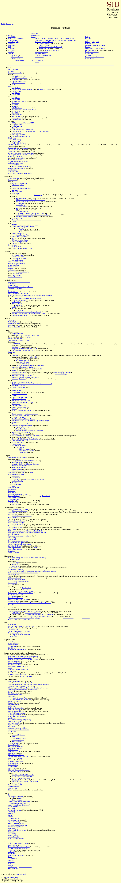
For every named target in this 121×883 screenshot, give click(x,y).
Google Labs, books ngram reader (22, 89)
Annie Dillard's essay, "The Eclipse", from (55, 40)
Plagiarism (11, 551)
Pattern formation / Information (94, 57)
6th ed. (84, 618)
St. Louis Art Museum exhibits (17, 728)
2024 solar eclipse (53, 38)
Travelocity (11, 811)
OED (9, 47)
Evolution (88, 43)
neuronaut (14, 646)
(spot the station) (45, 45)
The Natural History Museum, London (23, 419)
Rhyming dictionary (43, 131)
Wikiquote (11, 770)
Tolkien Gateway (17, 783)
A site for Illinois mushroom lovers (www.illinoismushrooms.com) (32, 384)
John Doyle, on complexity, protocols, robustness (23, 656)
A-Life (10, 668)
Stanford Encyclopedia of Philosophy (19, 631)
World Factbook (17, 111)
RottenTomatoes (17, 741)
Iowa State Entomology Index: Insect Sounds (25, 377)
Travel (87, 40)
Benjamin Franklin (13, 704)
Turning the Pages (23, 272)
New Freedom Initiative (23, 201)
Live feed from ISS (44, 43)
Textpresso (11, 850)
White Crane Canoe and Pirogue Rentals (28, 335)
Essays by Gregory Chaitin (16, 594)
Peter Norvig (34, 689)
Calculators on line (13, 786)
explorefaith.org (13, 502)
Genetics (87, 47)
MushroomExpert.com (18, 385)
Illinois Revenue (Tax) (22, 235)
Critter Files (38, 369)
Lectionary (11, 491)
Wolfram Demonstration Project (17, 579)
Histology (88, 42)
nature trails (29, 437)
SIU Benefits (19, 228)
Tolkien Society (16, 776)
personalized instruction (23, 360)
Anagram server (17, 131)
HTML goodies (27, 173)
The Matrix (15, 504)
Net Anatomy (12, 537)
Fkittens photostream (26, 688)
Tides (13, 84)
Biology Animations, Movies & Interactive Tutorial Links (25, 531)
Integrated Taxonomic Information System (21, 153)
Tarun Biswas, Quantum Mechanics (18, 730)
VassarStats (11, 320)
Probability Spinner (14, 322)
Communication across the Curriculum (19, 536)
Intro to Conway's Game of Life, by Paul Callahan (23, 659)
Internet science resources (16, 526)
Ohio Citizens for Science (16, 755)
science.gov (15, 193)
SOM (97, 42)
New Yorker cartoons (14, 721)
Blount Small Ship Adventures (17, 830)
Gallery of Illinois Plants (19, 397)
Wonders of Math (13, 601)
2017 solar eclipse (40, 38)
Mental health (23, 211)
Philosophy (34, 33)
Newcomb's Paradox (14, 751)
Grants (14, 221)
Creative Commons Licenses (16, 521)
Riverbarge (11, 828)
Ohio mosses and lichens (19, 394)
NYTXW (10, 35)
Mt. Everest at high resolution (21, 432)
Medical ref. (11, 50)
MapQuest (15, 106)
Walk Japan (11, 808)
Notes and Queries (13, 144)
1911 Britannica (13, 69)
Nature (13, 55)
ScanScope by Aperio (14, 547)
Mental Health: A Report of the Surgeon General (30, 213)
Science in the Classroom (21, 509)
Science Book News (18, 257)
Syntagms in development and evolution (40, 616)
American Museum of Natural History (23, 420)
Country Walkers (13, 835)
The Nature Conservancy (19, 445)
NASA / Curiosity (39, 57)
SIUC (2, 877)
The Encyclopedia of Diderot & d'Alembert (21, 155)
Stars (28, 424)
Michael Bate (16, 613)
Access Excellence (13, 552)
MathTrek (11, 584)
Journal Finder (16, 141)
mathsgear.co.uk (17, 559)
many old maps (16, 116)
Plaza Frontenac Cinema (19, 738)
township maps (16, 246)
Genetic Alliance (13, 292)
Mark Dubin (25, 148)
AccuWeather (16, 79)
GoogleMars (15, 113)
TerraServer (15, 103)
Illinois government (18, 233)
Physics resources (13, 534)
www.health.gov (20, 205)
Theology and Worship (17, 481)
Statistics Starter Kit (14, 327)
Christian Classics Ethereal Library (18, 494)
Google (10, 86)
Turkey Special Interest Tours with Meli (20, 801)
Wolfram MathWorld (14, 578)
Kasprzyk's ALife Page (15, 664)
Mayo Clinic (12, 285)
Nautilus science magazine (43, 55)
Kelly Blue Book (13, 750)
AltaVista (11, 860)
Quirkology (11, 696)
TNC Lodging (20, 447)
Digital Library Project (42, 420)
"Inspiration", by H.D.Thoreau (21, 634)
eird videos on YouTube (24, 699)
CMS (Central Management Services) (23, 226)
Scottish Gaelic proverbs (22, 770)
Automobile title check (15, 748)
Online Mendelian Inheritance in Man (19, 544)
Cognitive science (100, 48)
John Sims (25, 589)
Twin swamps (16, 404)
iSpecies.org (15, 347)
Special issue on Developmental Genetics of (25, 611)
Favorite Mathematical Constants (18, 599)
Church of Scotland (14, 487)
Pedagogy (88, 38)
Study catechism (16, 477)
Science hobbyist (13, 765)
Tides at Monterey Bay (22, 427)
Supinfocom (15, 743)
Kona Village (12, 832)
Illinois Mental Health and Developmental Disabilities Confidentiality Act (30, 295)
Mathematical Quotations (15, 569)
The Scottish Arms (13, 820)
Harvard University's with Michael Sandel (23, 626)
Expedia (10, 813)
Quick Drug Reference (15, 288)
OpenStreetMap (16, 119)
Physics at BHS (13, 514)
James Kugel (12, 501)
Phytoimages (16, 392)
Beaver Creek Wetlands (15, 338)
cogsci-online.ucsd (13, 643)
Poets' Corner (17, 275)
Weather (10, 40)
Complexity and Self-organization (18, 669)
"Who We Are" (15, 479)
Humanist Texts (13, 267)
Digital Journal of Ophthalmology (18, 293)
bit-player (15, 564)
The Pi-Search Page (14, 568)
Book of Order (40, 479)
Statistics (88, 55)
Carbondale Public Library (16, 163)
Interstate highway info (19, 101)
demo (36, 547)
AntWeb (14, 370)
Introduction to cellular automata (21, 516)
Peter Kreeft (15, 780)
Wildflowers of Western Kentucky (22, 400)
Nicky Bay (40, 365)
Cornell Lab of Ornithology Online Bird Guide (26, 439)
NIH (17, 210)
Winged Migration (17, 442)
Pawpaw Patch (12, 753)
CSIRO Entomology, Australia (62, 372)
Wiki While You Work (19, 143)
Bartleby (10, 268)
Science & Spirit (17, 462)
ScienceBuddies (13, 517)
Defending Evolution (14, 546)
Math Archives (12, 596)
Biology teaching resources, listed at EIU (20, 532)
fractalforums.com (13, 574)
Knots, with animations (15, 701)
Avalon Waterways (13, 806)
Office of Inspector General (20, 240)
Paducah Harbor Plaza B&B (16, 823)
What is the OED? (28, 123)
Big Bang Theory (30, 683)
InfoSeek (11, 863)
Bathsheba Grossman (26, 591)
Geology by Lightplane (15, 758)
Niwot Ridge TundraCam (19, 429)
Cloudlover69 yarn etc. (41, 688)
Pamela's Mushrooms (18, 387)
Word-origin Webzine (18, 134)
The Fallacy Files (13, 629)
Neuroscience (89, 48)
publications (26, 619)
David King (14, 877)
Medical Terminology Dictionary (18, 161)
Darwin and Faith (17, 469)
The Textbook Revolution (15, 524)
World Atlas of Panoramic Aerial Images (24, 109)
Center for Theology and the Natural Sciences (25, 464)
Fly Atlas (23, 372)
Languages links (17, 124)
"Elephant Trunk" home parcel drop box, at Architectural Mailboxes (28, 684)
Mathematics (89, 53)
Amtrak (10, 817)
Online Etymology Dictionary (21, 136)
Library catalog (16, 139)
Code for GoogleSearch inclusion (18, 843)
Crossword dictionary (29, 131)
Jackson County (13, 245)
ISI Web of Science (17, 57)
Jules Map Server (17, 108)
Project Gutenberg (13, 265)
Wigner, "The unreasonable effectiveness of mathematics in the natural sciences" (32, 571)
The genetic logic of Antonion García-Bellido (39, 614)
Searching (11, 48)
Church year (11, 472)
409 (93, 42)
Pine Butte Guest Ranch (26, 450)
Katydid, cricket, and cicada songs (22, 375)
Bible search (12, 492)
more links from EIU (40, 532)
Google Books (16, 88)
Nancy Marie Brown (14, 681)
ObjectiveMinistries (14, 497)
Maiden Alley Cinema (18, 735)
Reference (11, 43)
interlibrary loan (20, 60)
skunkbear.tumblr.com (41, 52)
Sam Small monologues (15, 277)
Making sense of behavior (32, 613)
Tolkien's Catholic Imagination (21, 778)
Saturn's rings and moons (51, 50)
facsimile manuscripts (31, 414)
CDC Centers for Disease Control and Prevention (30, 200)
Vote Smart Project (13, 178)
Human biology (90, 50)
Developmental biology (92, 52)
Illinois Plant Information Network (22, 402)
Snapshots (11, 686)
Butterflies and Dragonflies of (23, 367)
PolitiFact (11, 691)
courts (14, 243)
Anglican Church (45, 496)
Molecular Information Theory (17, 649)
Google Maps (16, 94)
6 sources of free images (23, 364)
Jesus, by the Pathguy (14, 496)
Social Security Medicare (19, 183)
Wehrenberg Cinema (18, 740)
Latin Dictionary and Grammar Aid (22, 129)
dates (22, 472)
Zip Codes (11, 71)
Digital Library (20, 158)
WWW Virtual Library (15, 156)
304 (93, 43)
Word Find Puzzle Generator (16, 713)
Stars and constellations (19, 424)
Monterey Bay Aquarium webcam (22, 425)
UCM (13, 486)
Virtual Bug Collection (19, 379)
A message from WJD (14, 715)
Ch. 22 (88, 618)
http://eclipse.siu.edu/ (67, 38)
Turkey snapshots (17, 800)
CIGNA (21, 230)
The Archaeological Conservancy (18, 825)
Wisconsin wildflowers (19, 399)
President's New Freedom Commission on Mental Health (33, 215)
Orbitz (10, 815)
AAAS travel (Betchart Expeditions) (19, 805)
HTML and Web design (15, 173)
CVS (20, 231)
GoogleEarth (16, 93)
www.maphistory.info (18, 118)
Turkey (24, 686)
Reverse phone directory (15, 73)
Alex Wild (33, 357)
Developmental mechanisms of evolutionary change (24, 618)
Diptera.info (15, 372)
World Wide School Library (16, 263)
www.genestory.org (14, 709)
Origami (10, 703)
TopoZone (15, 104)
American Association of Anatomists (19, 282)
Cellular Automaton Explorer (20, 581)
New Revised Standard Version (17, 457)
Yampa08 (18, 686)
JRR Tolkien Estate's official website (23, 775)
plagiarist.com (17, 273)
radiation (21, 725)
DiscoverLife (16, 343)
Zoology (7, 877)
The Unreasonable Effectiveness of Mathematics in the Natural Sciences (29, 603)
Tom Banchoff (26, 588)
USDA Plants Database (19, 405)
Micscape (15, 434)
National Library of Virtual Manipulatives (20, 593)
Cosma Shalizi (12, 671)
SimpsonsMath (12, 583)
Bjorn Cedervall (13, 725)
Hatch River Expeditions (15, 827)
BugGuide (15, 355)
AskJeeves (11, 862)
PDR (9, 290)
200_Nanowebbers (13, 693)
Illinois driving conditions (19, 241)
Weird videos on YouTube (19, 698)
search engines (12, 170)
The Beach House (13, 822)
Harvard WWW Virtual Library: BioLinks (20, 287)
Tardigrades (11, 352)
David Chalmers (13, 644)
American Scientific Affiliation (21, 466)
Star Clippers (12, 833)
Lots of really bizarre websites (17, 716)
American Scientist (17, 255)
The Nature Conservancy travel (17, 803)
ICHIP (14, 238)
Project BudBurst (40, 53)
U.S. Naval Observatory (19, 83)
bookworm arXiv (43, 89)
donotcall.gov (38, 195)
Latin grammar (16, 133)
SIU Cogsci (11, 641)
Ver (32, 60)
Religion (87, 37)
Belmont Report (17, 220)
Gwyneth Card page (61, 374)
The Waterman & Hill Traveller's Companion (25, 435)
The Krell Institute (17, 260)
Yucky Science (12, 766)
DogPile (10, 865)
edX (9, 519)
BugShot (18, 359)
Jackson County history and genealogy (19, 720)
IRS (13, 186)
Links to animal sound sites (20, 440)
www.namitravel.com (14, 810)
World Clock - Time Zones (16, 38)
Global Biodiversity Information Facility (24, 350)
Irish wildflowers (17, 390)
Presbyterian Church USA (16, 474)
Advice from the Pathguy (15, 549)
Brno (9, 795)
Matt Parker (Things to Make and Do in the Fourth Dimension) (27, 558)
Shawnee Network (13, 723)
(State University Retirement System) (25, 225)
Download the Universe (19, 258)
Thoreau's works (13, 636)
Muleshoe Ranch (24, 449)
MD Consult (12, 283)
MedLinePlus (20, 203)
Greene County (16, 248)
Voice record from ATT (15, 785)
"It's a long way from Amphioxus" (18, 756)
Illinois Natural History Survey (21, 407)
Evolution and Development (16, 542)
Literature (11, 52)
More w (14, 699)
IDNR (29, 397)
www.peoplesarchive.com (16, 711)
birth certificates (27, 248)
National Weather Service (19, 81)
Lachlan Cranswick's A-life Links (18, 666)
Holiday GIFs (12, 718)
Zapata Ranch (23, 452)
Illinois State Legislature (19, 236)
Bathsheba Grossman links (16, 708)
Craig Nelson (12, 539)
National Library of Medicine (24, 216)
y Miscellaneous (38, 60)
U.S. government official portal (21, 188)
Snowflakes (15, 422)
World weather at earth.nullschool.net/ (50, 47)
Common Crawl (13, 171)
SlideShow (31, 686)
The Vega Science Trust (15, 527)
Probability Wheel (13, 323)
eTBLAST (11, 852)
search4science (12, 858)
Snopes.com (11, 151)
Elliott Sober (12, 624)
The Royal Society (17, 414)
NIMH (18, 208)
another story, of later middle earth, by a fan (25, 781)
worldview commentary (19, 467)
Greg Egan (11, 768)
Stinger (10, 790)
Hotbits (10, 325)
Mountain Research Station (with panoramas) (29, 430)
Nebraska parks (16, 444)
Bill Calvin (11, 648)
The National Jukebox (14, 149)
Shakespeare (12, 270)
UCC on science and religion (19, 471)
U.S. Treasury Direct (18, 185)
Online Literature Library (15, 262)
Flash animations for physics (16, 522)
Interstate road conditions (19, 78)
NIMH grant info (17, 218)
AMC (13, 736)
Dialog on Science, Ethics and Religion (23, 461)
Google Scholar (16, 91)
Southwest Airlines (13, 818)
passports (15, 190)
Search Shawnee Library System (21, 166)
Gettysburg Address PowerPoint (17, 689)
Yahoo (10, 857)
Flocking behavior (13, 661)
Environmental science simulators (18, 541)
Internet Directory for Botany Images (23, 410)
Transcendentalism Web (15, 499)
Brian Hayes (15, 563)
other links (15, 482)
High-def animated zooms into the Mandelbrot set (23, 573)
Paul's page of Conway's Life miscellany (20, 658)
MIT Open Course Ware (15, 761)
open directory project (18, 168)
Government (11, 45)
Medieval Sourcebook (14, 771)
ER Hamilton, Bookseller (15, 746)
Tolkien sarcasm (27, 776)
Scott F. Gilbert (12, 619)
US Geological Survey (18, 417)
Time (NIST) (11, 37)
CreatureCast (12, 512)
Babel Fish (15, 128)
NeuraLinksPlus (13, 148)
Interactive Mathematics (15, 598)
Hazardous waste (17, 191)
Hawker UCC (12, 489)
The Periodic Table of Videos (20, 415)
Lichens (14, 395)
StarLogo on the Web (14, 663)
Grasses (14, 409)
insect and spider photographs (26, 365)
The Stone (11, 628)
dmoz (10, 168)
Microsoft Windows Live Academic (19, 847)
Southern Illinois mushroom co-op (22, 382)
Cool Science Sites (13, 763)
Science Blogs (35, 35)
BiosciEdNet (12, 529)
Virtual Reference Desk (15, 160)
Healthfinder (23, 206)
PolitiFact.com (12, 180)
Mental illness (89, 58)
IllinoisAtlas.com (17, 114)
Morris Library (15, 58)
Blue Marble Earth (44, 48)
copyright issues (24, 362)
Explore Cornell (13, 745)
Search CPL (15, 165)
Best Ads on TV (13, 706)
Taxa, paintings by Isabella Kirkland (19, 340)
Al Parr (29, 337)
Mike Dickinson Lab (18, 374)
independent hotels (13, 837)
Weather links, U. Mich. (19, 76)
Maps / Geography (13, 42)
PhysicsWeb (11, 726)
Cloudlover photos (13, 688)
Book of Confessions (29, 479)
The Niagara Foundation (15, 796)
